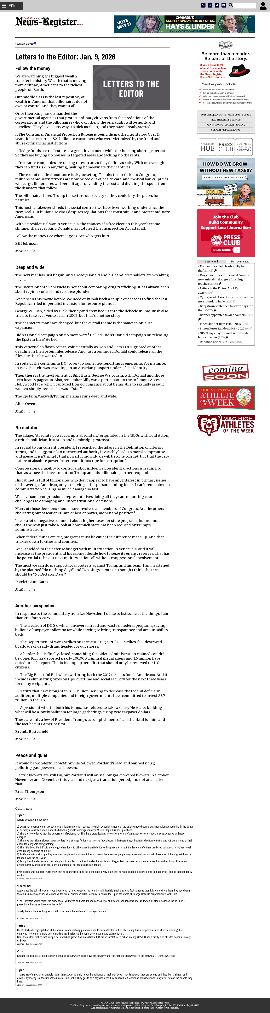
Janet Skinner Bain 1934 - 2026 (218, 324)
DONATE (244, 115)
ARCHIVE (238, 125)
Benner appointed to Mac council (220, 315)
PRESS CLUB (232, 115)
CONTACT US (231, 130)
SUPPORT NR (216, 130)
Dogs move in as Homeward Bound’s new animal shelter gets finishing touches (222, 279)
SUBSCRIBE (205, 115)
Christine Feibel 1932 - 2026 (216, 342)
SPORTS (217, 125)
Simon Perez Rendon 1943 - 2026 (220, 328)
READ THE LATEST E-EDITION (224, 120)
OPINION (227, 125)
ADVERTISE (218, 115)
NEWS (208, 125)
